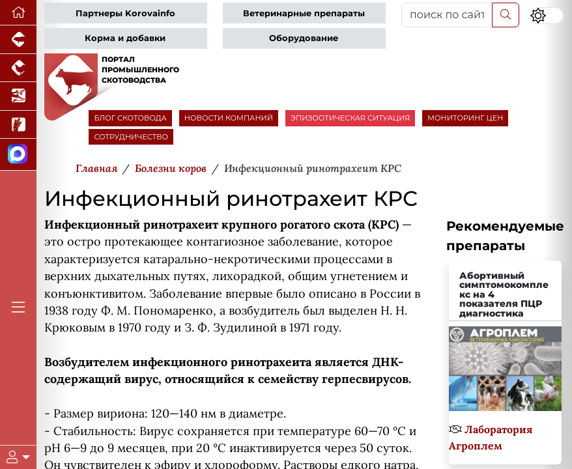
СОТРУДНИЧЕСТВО (131, 136)
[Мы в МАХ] (18, 155)
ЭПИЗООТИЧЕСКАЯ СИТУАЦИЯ (350, 117)
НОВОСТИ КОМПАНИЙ (228, 117)
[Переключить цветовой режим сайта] (547, 15)
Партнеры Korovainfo (125, 13)
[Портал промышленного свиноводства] (18, 39)
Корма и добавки (125, 38)
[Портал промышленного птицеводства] (18, 68)
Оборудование (303, 38)
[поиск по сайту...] (447, 15)
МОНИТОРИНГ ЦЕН (465, 117)
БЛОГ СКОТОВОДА (130, 117)
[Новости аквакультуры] (18, 96)
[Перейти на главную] (18, 12)
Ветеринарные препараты (304, 13)
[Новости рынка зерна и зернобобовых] (18, 125)
